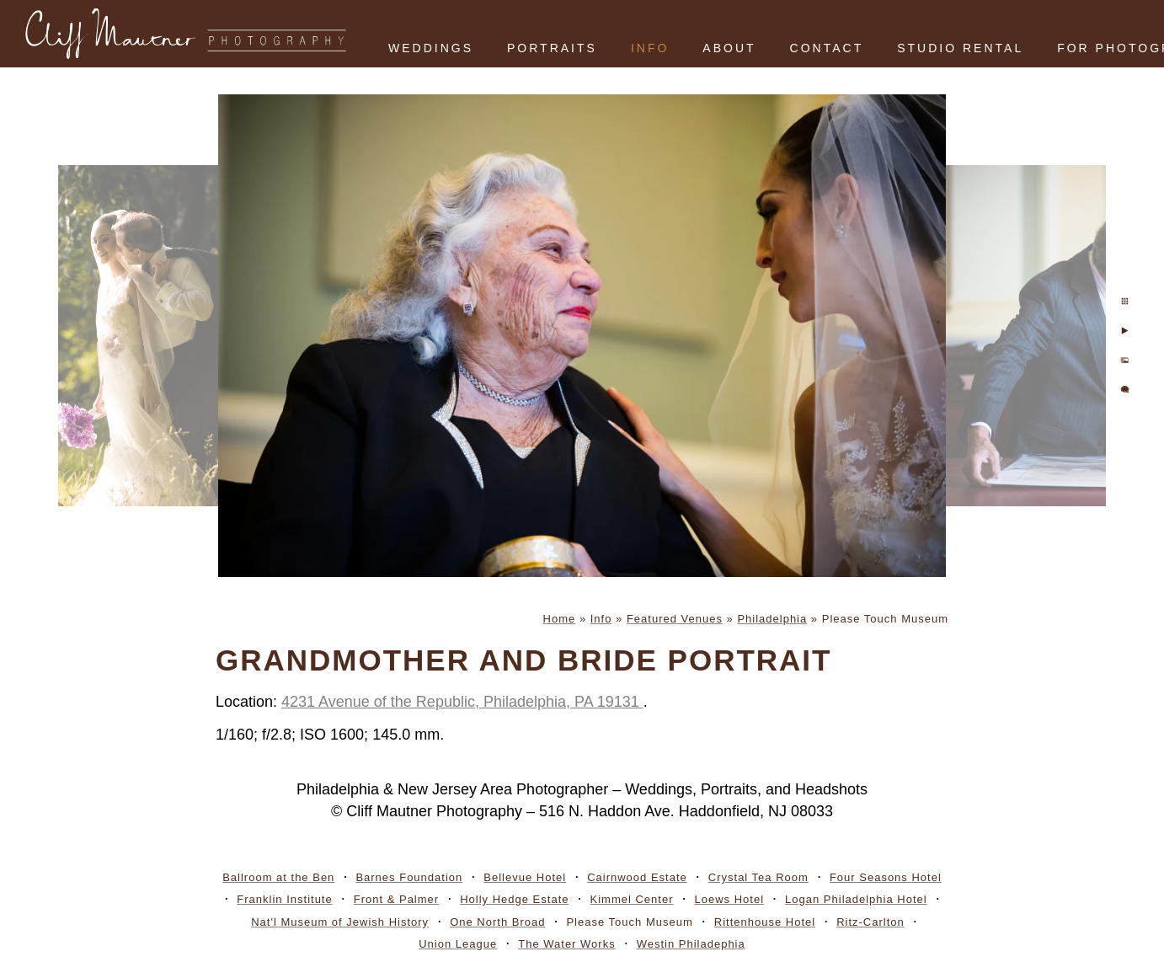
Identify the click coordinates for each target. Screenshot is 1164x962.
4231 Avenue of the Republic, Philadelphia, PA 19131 (462, 701)
